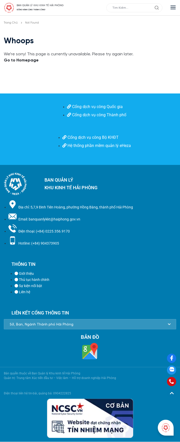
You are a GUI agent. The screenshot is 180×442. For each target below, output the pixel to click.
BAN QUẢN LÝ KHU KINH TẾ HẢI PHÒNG (40, 5)
